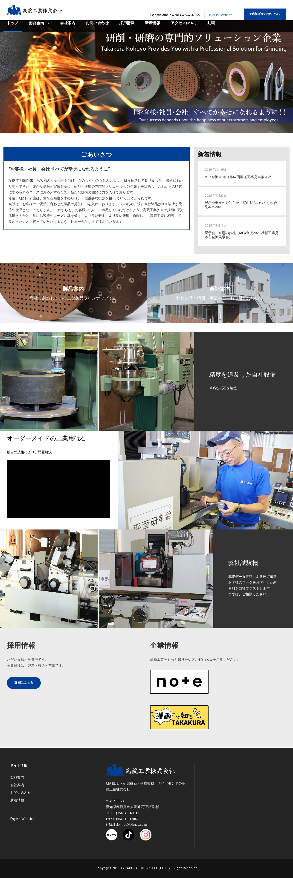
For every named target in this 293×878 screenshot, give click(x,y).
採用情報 (126, 23)
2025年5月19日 (215, 225)
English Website (220, 15)
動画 (211, 23)
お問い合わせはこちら (265, 14)
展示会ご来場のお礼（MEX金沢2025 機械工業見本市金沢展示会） (241, 235)
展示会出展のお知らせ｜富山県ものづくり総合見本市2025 (241, 205)
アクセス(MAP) (184, 23)
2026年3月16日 (215, 169)
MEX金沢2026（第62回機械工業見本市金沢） (240, 177)
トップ (12, 23)
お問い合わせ (97, 23)
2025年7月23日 (216, 195)
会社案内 (67, 23)
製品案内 (36, 24)
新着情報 (152, 23)
